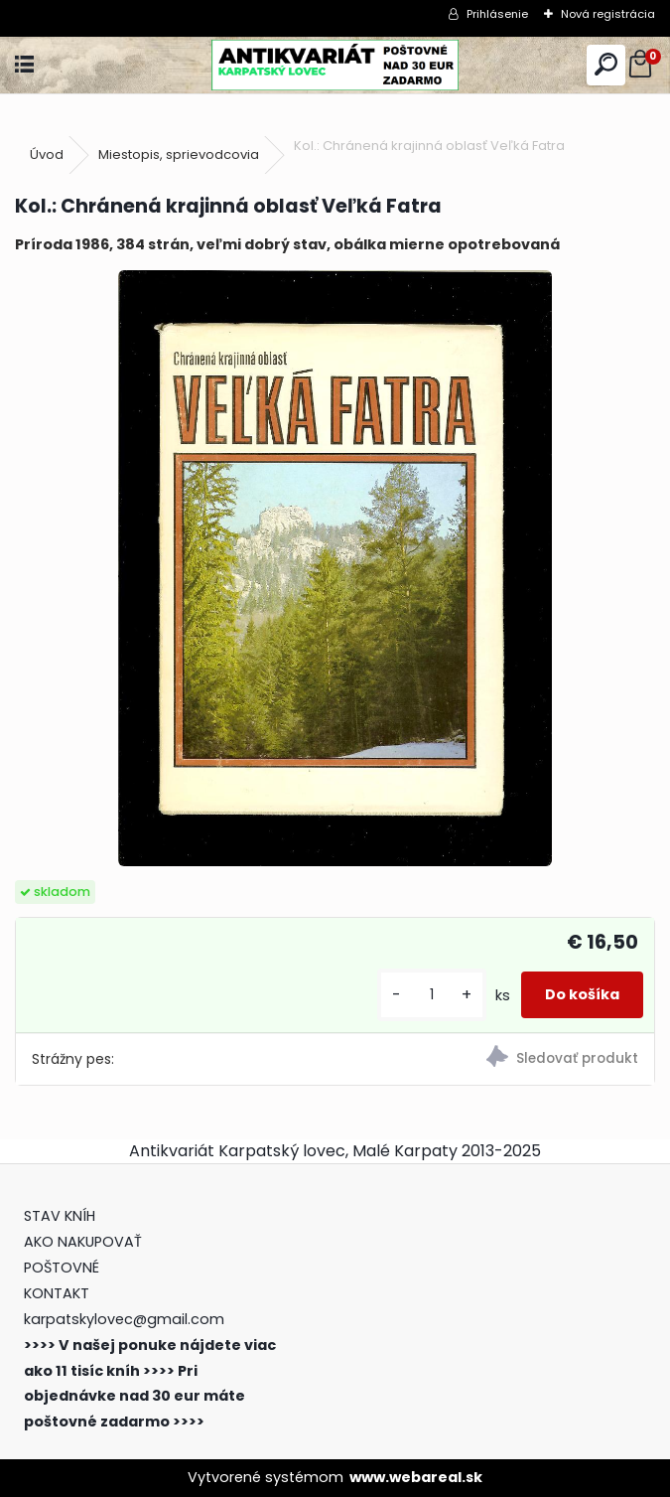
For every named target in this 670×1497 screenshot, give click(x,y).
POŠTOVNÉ (61, 1267)
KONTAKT (56, 1293)
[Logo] (334, 65)
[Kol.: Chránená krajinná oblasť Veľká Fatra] (334, 568)
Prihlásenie (497, 14)
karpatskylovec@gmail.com (124, 1319)
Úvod (47, 154)
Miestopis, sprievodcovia (178, 154)
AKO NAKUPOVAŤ (83, 1242)
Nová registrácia (608, 14)
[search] (606, 65)
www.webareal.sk (415, 1477)
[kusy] (431, 994)
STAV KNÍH (61, 1216)
